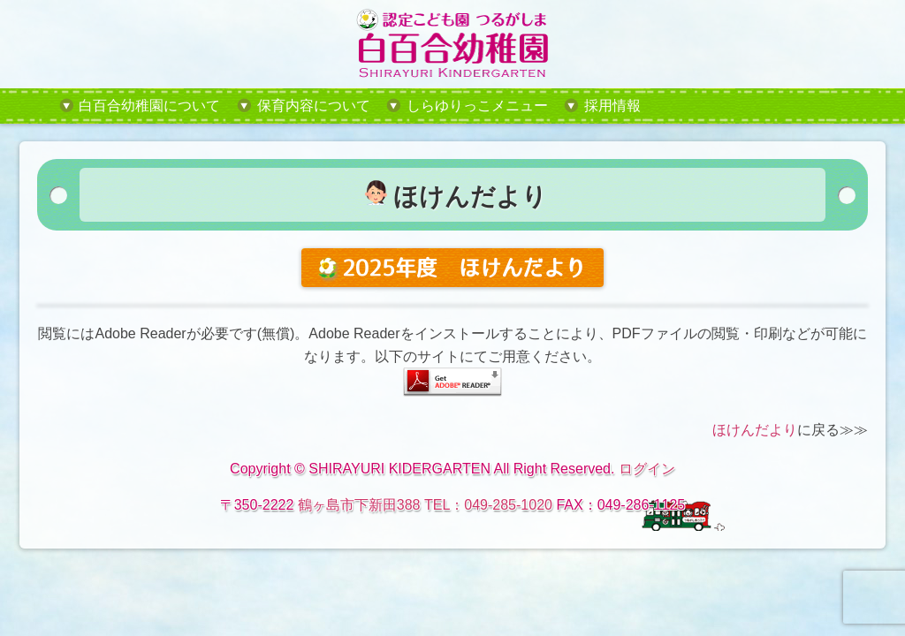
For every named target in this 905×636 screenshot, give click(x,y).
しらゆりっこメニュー (477, 105)
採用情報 (612, 105)
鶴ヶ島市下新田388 (359, 504)
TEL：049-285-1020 (488, 504)
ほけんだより (754, 429)
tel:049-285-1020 (752, 106)
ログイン (647, 468)
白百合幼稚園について (149, 105)
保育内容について (313, 105)
